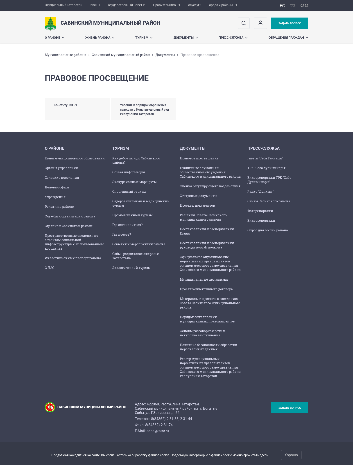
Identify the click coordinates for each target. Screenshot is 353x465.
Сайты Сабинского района (268, 201)
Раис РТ (94, 5)
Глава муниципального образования (75, 158)
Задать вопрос (289, 23)
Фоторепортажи (260, 211)
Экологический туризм (131, 268)
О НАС (49, 268)
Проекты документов (197, 205)
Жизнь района (100, 37)
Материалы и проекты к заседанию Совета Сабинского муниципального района (210, 303)
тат (292, 5)
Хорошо (291, 455)
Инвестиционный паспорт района (73, 258)
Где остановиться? (127, 225)
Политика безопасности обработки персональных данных (208, 347)
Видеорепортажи (261, 220)
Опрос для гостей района (267, 230)
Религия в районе (59, 206)
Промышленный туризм (132, 215)
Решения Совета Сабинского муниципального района (203, 217)
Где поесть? (121, 234)
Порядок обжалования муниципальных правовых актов (207, 319)
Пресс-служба (233, 37)
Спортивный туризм (129, 191)
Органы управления (61, 168)
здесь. (264, 455)
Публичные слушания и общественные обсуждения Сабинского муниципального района (210, 172)
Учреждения (55, 197)
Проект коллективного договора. (206, 289)
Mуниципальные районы (65, 55)
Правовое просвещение (199, 158)
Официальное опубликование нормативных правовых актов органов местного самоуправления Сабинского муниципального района (210, 263)
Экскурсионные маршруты (134, 182)
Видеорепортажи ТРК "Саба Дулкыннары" (269, 179)
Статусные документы (198, 196)
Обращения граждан (288, 37)
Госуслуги (194, 5)
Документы (186, 37)
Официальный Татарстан (63, 5)
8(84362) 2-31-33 (165, 419)
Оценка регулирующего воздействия (210, 186)
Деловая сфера (57, 187)
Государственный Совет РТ (126, 5)
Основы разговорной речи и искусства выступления (202, 333)
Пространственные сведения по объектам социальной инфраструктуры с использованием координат (74, 241)
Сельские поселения (62, 177)
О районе (54, 37)
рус (283, 5)
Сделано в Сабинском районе (69, 226)
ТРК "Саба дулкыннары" (266, 168)
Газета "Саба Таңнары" (265, 158)
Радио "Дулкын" (260, 191)
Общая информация (128, 172)
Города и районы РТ (222, 5)
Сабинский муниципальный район (121, 55)
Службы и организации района (70, 216)
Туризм (144, 37)
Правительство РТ (166, 5)
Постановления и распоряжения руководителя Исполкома (207, 245)
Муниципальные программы (204, 279)
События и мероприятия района (138, 244)
